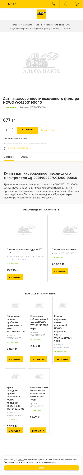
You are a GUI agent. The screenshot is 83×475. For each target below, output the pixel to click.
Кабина (39, 24)
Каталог (15, 24)
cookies (21, 459)
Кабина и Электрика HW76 (58, 24)
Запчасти (27, 24)
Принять (41, 468)
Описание (9, 156)
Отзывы (24, 156)
